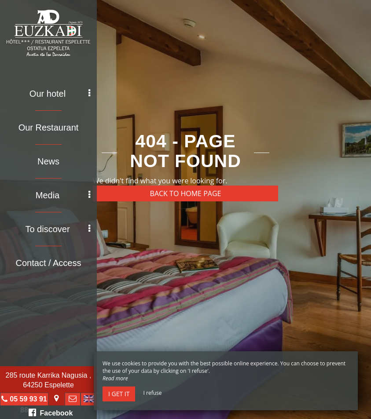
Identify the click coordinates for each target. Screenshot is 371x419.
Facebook (51, 412)
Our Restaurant (48, 127)
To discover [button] (57, 229)
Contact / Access (48, 263)
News (48, 161)
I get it (118, 394)
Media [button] (63, 195)
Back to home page (185, 193)
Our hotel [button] (59, 93)
